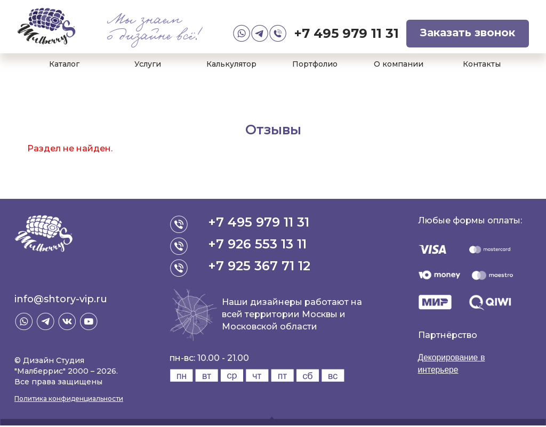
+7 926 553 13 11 (257, 244)
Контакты (482, 64)
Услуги (147, 64)
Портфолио (315, 64)
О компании (398, 64)
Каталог (64, 64)
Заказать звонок (467, 32)
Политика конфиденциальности (68, 398)
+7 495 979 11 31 (346, 33)
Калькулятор (231, 64)
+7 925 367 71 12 (259, 266)
